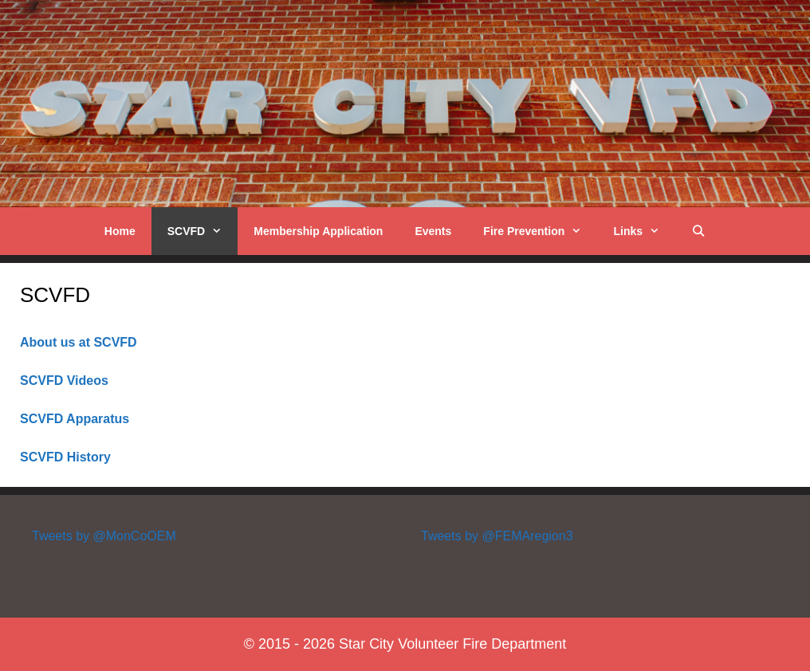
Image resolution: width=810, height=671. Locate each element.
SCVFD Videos (64, 380)
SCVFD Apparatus (74, 419)
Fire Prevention (540, 231)
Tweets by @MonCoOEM (104, 536)
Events (433, 231)
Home (120, 231)
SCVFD (202, 231)
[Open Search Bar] (698, 231)
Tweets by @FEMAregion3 (497, 536)
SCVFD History (65, 457)
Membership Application (318, 231)
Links (644, 231)
